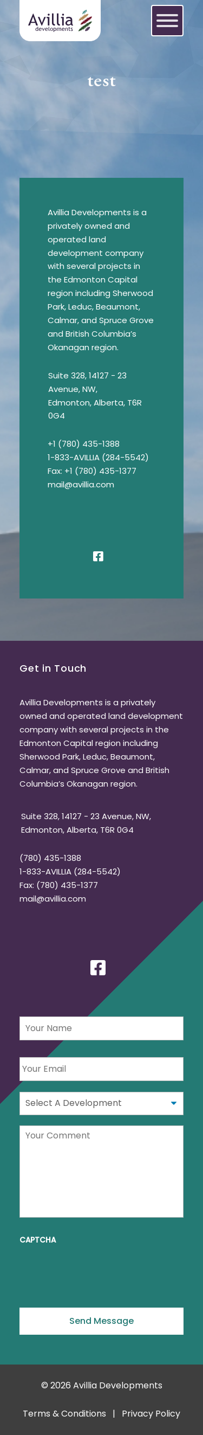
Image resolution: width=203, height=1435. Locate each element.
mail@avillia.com (81, 484)
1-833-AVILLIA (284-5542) (98, 457)
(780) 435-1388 (50, 858)
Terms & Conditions (64, 1413)
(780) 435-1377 (67, 885)
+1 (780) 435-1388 (84, 443)
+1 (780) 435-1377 (100, 471)
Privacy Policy (151, 1413)
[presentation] (101, 1272)
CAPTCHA (37, 1240)
